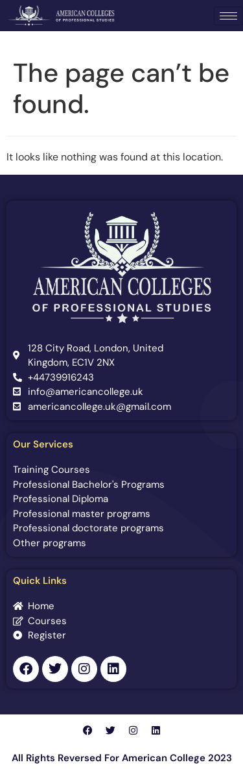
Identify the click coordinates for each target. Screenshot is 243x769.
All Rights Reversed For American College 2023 (122, 757)
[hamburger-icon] (228, 15)
